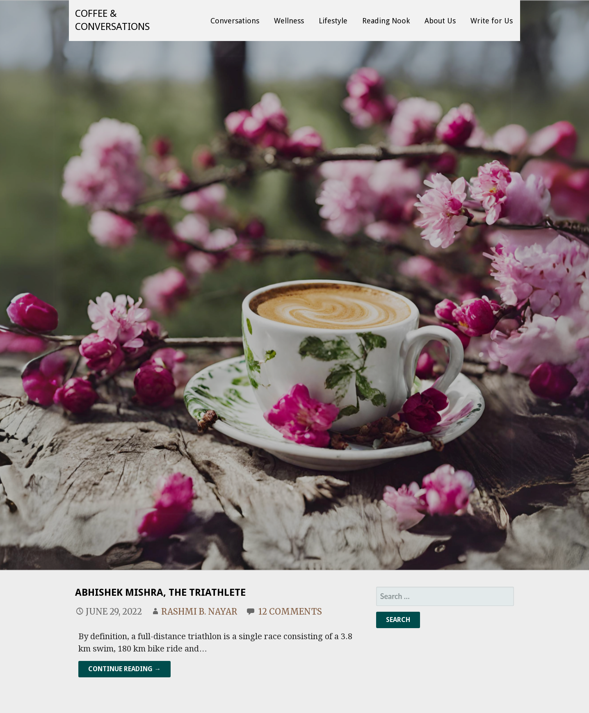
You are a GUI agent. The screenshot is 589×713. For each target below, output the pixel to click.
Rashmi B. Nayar (199, 611)
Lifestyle (333, 20)
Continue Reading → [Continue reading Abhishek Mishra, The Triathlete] (124, 669)
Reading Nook (386, 20)
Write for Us (491, 20)
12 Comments (290, 611)
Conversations (234, 20)
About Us (440, 20)
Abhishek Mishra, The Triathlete (160, 592)
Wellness (289, 20)
